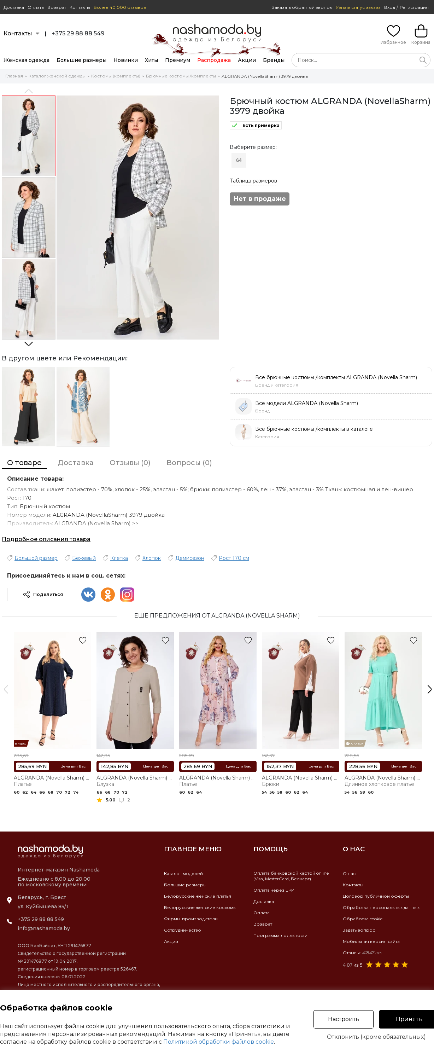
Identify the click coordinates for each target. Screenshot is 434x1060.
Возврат (56, 7)
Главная (14, 76)
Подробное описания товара (46, 539)
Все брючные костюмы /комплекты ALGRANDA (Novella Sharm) (336, 377)
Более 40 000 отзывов (120, 7)
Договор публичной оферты (376, 896)
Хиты (151, 60)
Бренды (274, 60)
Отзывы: (362, 952)
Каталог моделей (183, 873)
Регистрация (414, 7)
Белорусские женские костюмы (200, 907)
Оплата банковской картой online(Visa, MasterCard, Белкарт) (291, 875)
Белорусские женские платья (197, 896)
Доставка (14, 7)
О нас (349, 873)
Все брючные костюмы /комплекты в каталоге (314, 429)
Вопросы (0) (189, 462)
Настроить (343, 1019)
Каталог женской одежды (57, 76)
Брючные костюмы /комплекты (181, 76)
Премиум (177, 60)
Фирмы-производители (191, 918)
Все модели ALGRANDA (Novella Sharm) (306, 403)
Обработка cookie (362, 918)
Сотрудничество (182, 930)
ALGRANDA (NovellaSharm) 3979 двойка (265, 76)
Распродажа (214, 60)
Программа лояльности (280, 935)
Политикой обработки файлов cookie (218, 1041)
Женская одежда (26, 60)
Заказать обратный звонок (302, 7)
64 (239, 160)
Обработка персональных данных (381, 907)
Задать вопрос (359, 930)
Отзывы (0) (130, 462)
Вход (389, 7)
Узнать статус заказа (358, 7)
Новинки (125, 60)
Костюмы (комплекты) (115, 76)
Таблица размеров (253, 181)
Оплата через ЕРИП (275, 890)
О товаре (24, 462)
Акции (247, 60)
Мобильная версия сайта (371, 941)
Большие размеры (81, 60)
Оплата (36, 7)
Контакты (80, 7)
